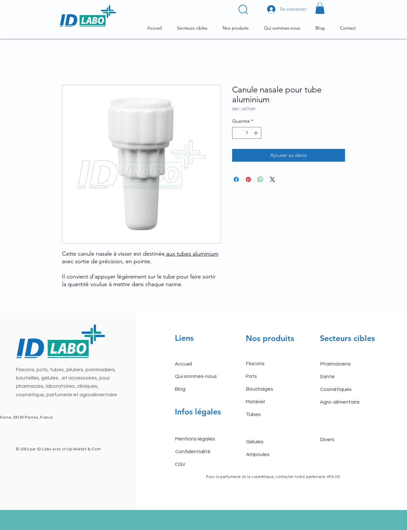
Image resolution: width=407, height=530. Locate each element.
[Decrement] (237, 132)
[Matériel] (268, 401)
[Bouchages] (268, 389)
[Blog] (197, 389)
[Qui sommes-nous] (197, 376)
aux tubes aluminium (191, 253)
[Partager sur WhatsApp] (260, 179)
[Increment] (256, 132)
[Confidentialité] (197, 451)
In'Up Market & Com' (81, 448)
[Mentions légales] (197, 439)
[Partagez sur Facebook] (236, 179)
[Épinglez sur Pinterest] (248, 179)
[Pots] (268, 376)
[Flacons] (268, 363)
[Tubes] (268, 414)
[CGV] (197, 464)
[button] (243, 9)
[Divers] (342, 439)
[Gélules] (268, 441)
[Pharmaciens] (342, 364)
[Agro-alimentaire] (342, 402)
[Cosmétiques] (342, 389)
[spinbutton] (246, 132)
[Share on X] (272, 179)
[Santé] (342, 376)
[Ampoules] (268, 454)
